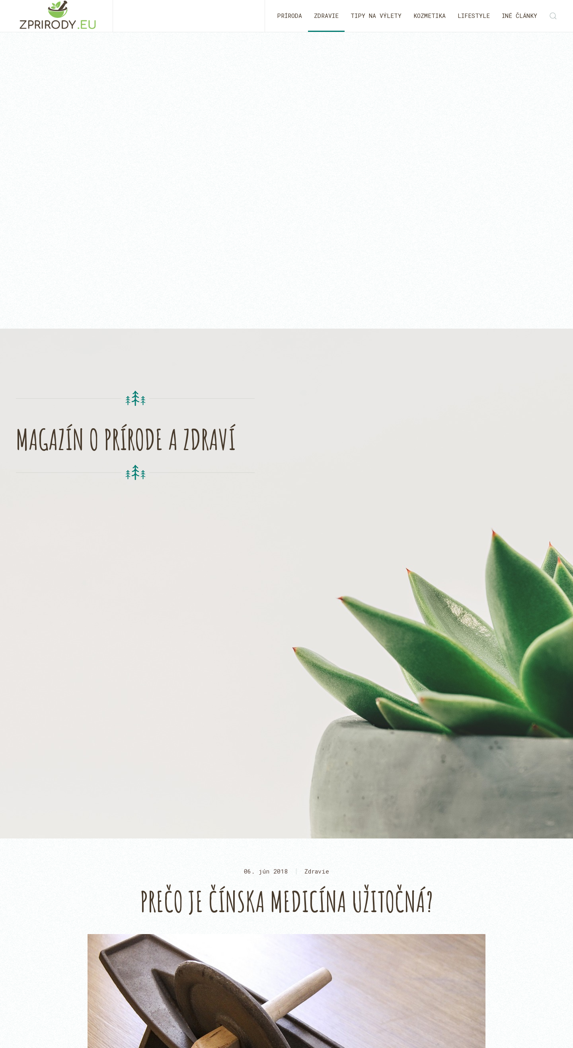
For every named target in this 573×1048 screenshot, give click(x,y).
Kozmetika (429, 16)
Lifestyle (474, 16)
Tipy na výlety (376, 16)
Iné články (519, 16)
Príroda (289, 16)
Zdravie (326, 16)
